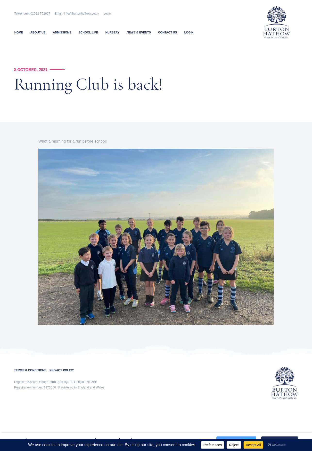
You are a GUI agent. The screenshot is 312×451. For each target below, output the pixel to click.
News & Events (139, 32)
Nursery (112, 32)
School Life (88, 32)
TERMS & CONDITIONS (31, 370)
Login (107, 13)
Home (18, 32)
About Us (38, 32)
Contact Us (167, 32)
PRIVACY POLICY (61, 370)
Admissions (62, 32)
